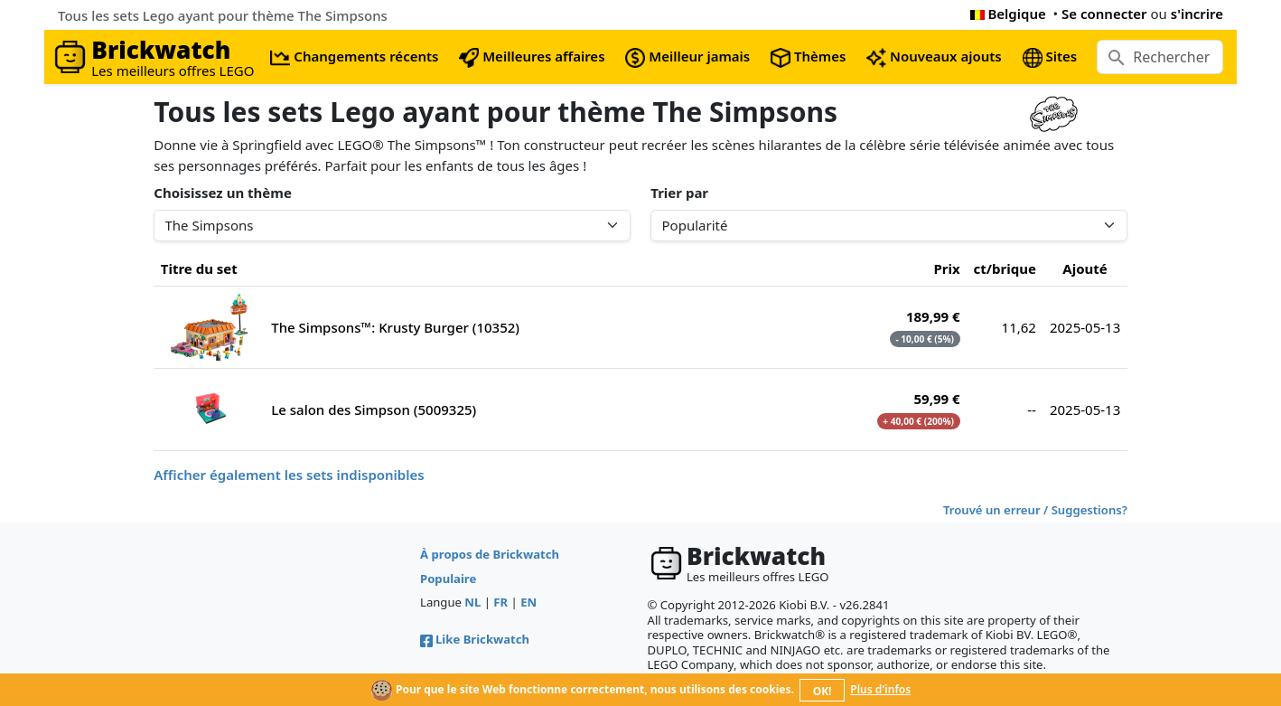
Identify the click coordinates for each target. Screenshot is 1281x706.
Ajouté (1084, 268)
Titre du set (199, 268)
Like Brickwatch (474, 639)
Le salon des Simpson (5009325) (373, 409)
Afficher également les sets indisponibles (289, 475)
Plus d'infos (880, 689)
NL (472, 602)
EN (528, 602)
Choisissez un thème (223, 193)
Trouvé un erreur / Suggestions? (1035, 510)
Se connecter (1104, 14)
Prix (946, 268)
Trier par (679, 193)
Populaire (448, 578)
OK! (822, 691)
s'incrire (1197, 14)
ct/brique (1005, 268)
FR (500, 602)
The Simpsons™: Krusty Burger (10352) (395, 327)
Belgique (1008, 14)
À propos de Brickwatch (489, 554)
